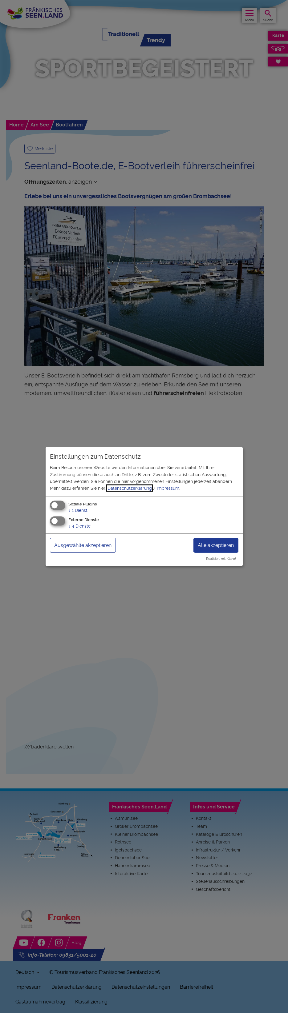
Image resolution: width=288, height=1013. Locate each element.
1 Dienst (77, 510)
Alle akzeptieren (216, 545)
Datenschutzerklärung (129, 488)
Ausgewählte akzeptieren (83, 545)
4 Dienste (79, 525)
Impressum (168, 488)
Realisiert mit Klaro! (221, 559)
